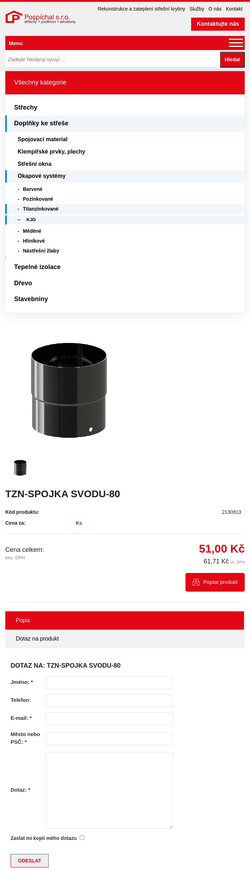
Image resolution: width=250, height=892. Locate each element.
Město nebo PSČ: (25, 737)
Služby (196, 9)
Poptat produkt (220, 582)
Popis (23, 620)
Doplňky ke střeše (41, 123)
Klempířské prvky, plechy (51, 152)
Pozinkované (38, 199)
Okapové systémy (42, 176)
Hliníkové (34, 241)
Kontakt (234, 9)
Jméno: (22, 682)
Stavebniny (31, 298)
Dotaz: (20, 790)
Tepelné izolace (37, 266)
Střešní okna (34, 164)
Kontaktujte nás (218, 24)
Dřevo (23, 283)
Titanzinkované (41, 209)
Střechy (25, 107)
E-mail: (21, 718)
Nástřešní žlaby (41, 251)
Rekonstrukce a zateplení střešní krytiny (141, 9)
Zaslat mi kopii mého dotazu (44, 838)
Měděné (32, 231)
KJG (31, 219)
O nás (214, 9)
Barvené (32, 189)
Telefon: (21, 700)
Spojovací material (42, 139)
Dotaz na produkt (37, 639)
